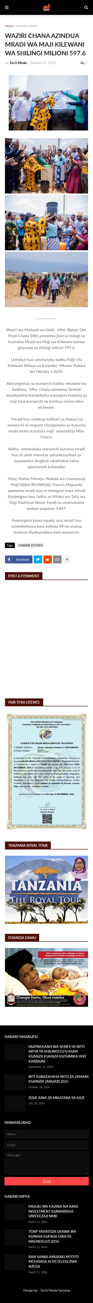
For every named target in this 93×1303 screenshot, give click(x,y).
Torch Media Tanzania (55, 1290)
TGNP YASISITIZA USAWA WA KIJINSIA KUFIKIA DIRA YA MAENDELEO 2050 (52, 1236)
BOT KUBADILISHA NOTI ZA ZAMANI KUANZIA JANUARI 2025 (59, 1079)
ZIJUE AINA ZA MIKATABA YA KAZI (56, 1098)
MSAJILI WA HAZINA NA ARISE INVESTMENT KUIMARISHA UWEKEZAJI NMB (54, 1211)
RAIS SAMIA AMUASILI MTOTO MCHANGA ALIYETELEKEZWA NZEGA (54, 1262)
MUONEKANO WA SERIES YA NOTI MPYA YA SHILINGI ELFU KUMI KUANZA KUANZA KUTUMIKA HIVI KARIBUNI (57, 1053)
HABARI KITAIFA (27, 26)
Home (9, 26)
